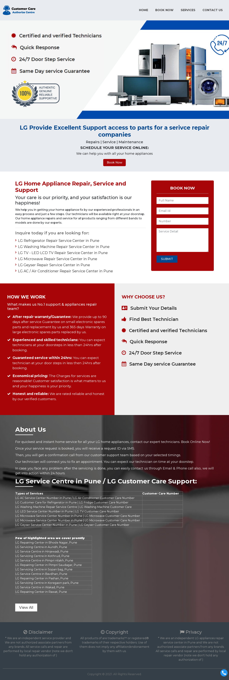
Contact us (213, 10)
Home (143, 10)
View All (26, 607)
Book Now (164, 10)
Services (188, 10)
